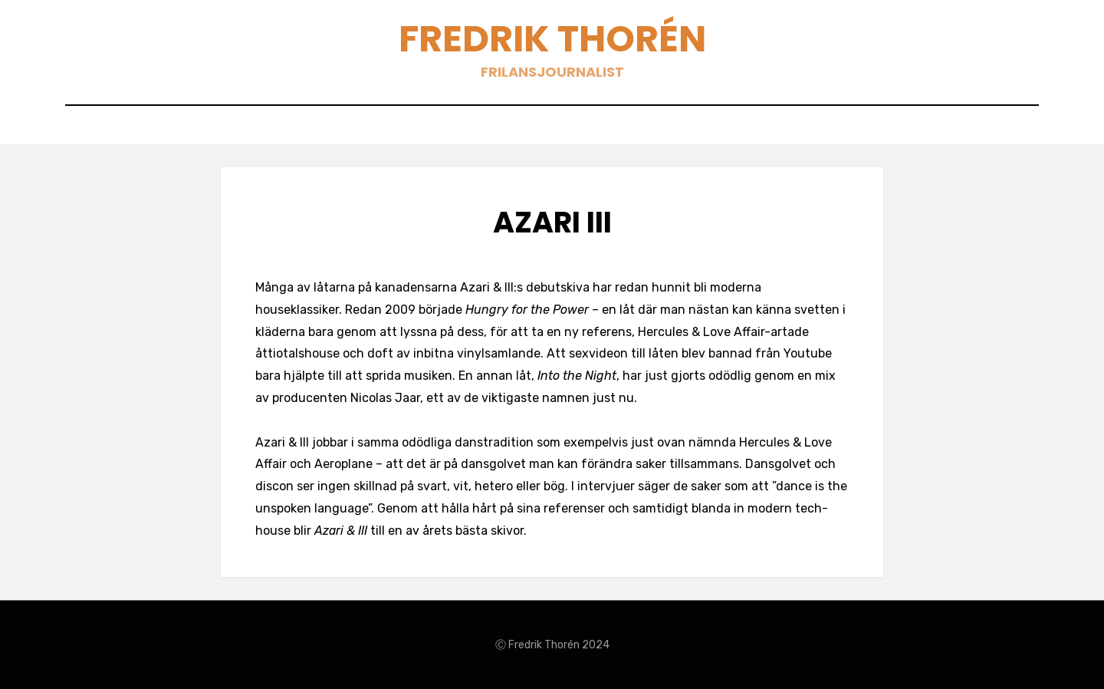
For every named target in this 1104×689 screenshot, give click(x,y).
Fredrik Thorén (552, 38)
